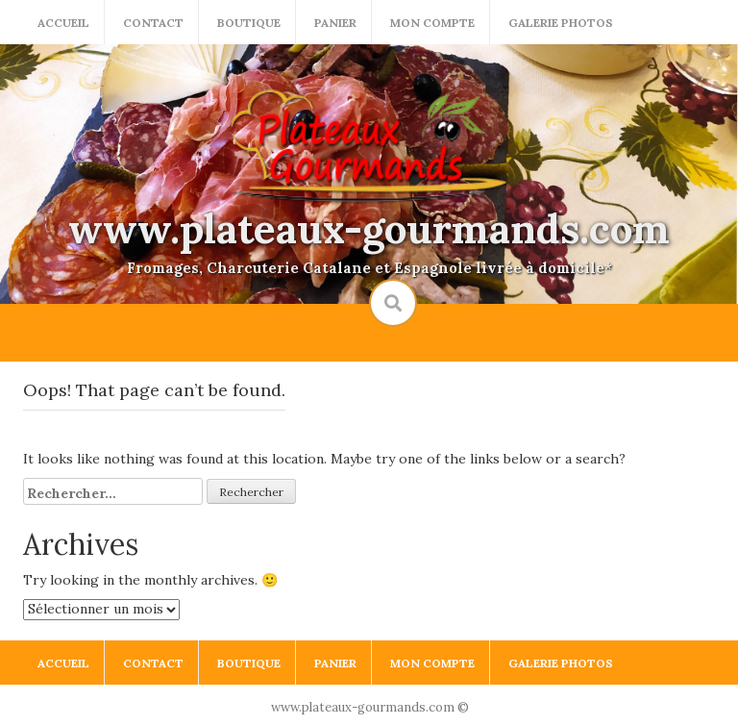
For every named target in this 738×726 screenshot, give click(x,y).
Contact (153, 22)
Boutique (249, 22)
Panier (335, 22)
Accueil (63, 22)
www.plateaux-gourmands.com (369, 229)
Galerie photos (560, 22)
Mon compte (432, 22)
